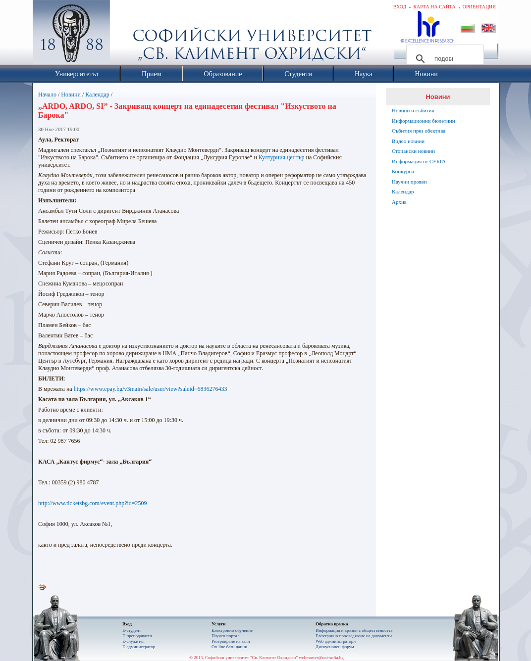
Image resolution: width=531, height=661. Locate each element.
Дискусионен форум (335, 646)
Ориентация (479, 6)
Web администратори (336, 641)
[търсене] (443, 59)
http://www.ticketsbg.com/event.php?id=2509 (92, 503)
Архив (399, 202)
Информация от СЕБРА (419, 161)
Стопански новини (413, 151)
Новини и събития (413, 110)
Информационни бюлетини (423, 121)
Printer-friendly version (44, 587)
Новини (71, 94)
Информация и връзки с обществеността (354, 630)
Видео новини (408, 141)
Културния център (282, 157)
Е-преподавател (137, 635)
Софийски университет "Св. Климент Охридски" (127, 34)
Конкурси (403, 171)
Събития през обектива (418, 131)
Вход (400, 6)
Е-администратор (138, 646)
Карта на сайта (434, 6)
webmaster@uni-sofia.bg (321, 657)
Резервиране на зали (231, 641)
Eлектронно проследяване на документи (354, 635)
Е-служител (133, 641)
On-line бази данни (229, 646)
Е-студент (131, 630)
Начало (47, 94)
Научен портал (225, 635)
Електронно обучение (232, 630)
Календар (97, 94)
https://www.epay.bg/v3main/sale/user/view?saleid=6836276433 (150, 388)
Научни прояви (409, 182)
